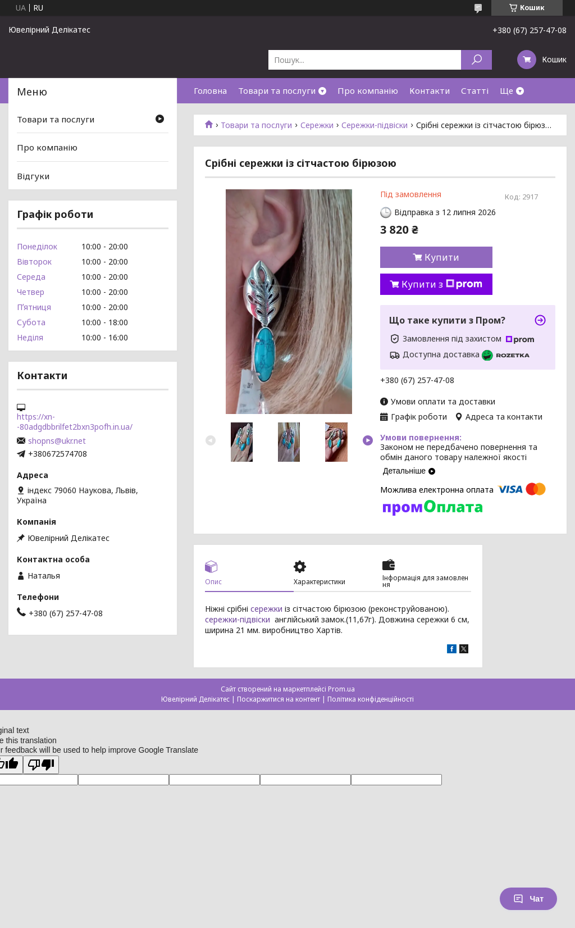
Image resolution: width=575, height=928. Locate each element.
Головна (210, 90)
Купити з (441, 284)
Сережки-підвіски (374, 125)
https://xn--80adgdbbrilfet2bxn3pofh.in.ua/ (75, 422)
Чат (528, 899)
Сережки (317, 125)
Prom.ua (341, 689)
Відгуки (33, 175)
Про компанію (367, 90)
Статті (475, 90)
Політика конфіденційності (370, 699)
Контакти (429, 90)
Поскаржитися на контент (278, 699)
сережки (266, 608)
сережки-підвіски (237, 619)
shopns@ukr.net (57, 441)
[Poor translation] (41, 765)
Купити (442, 257)
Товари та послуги (277, 90)
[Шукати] (476, 60)
